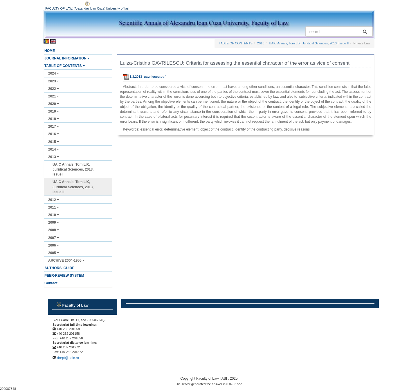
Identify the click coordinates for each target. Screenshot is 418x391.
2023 (53, 81)
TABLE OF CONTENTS (64, 66)
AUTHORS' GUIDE (59, 268)
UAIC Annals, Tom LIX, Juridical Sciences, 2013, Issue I (73, 169)
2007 (53, 238)
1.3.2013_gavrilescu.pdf (144, 76)
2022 (53, 89)
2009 (53, 222)
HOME (49, 51)
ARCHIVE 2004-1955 (66, 260)
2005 (53, 253)
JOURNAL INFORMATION (66, 58)
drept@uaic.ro (68, 358)
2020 (53, 104)
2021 (53, 96)
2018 (53, 119)
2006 (53, 245)
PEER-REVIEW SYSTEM (64, 276)
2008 (53, 230)
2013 (53, 157)
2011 (53, 207)
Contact (50, 283)
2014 (53, 149)
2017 (53, 126)
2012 (53, 200)
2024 (53, 73)
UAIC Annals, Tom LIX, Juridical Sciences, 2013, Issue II (73, 187)
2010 (53, 215)
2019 (53, 111)
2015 (53, 142)
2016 (53, 134)
